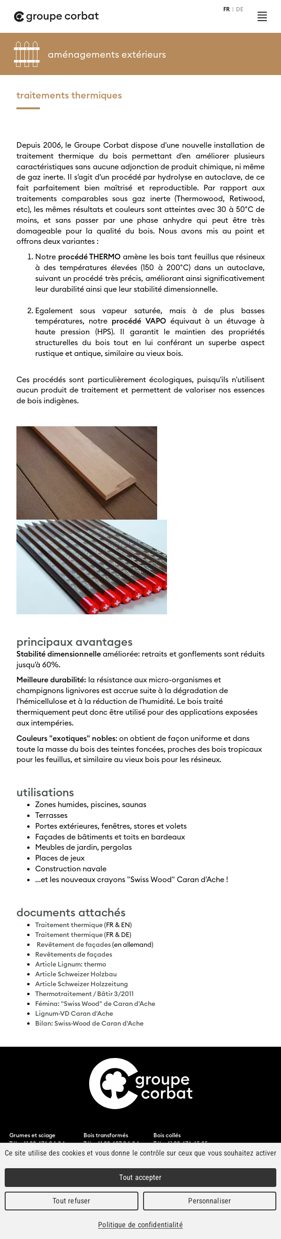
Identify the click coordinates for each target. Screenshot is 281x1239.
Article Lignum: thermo (70, 964)
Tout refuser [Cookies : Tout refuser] (71, 1200)
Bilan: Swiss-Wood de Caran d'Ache (89, 1023)
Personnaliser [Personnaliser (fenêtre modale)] (209, 1200)
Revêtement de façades (74, 944)
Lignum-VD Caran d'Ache (74, 1013)
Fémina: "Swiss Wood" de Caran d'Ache (95, 1003)
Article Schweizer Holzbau (76, 974)
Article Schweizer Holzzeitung (81, 984)
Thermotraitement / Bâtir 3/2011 (84, 994)
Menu (262, 16)
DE (239, 9)
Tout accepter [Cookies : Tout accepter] (140, 1177)
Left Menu (267, 54)
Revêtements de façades (73, 954)
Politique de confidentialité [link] (140, 1224)
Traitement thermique (69, 925)
